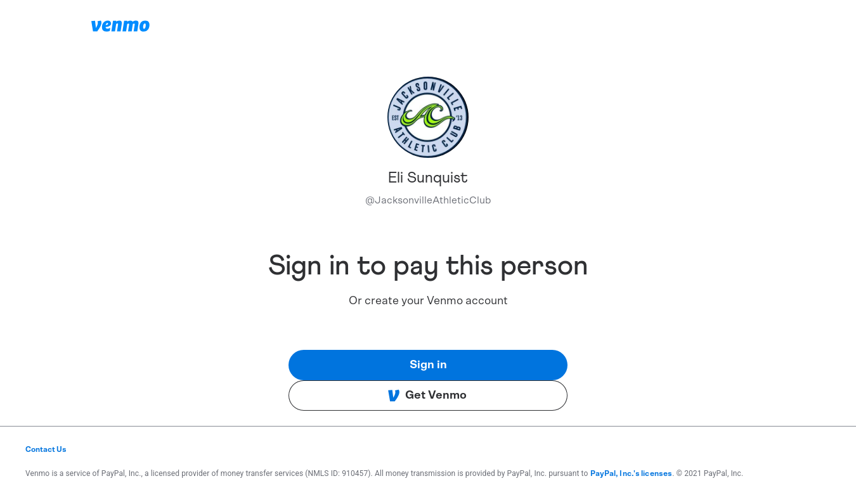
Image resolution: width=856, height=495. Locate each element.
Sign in (428, 365)
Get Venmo (427, 395)
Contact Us (46, 449)
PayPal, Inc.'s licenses (631, 473)
